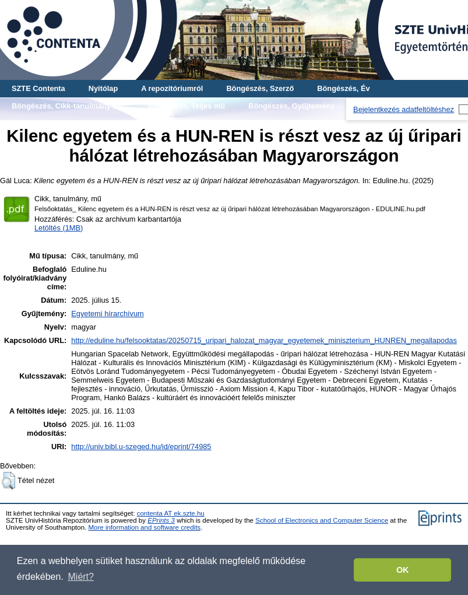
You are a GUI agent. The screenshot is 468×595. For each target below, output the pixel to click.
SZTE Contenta (38, 88)
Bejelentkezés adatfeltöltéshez (403, 109)
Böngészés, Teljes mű (186, 106)
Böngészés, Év (343, 88)
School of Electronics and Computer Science (321, 520)
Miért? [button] (81, 577)
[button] (8, 480)
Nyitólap (103, 88)
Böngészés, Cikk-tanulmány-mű (68, 106)
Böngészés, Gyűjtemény (291, 106)
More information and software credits (144, 527)
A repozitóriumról (172, 88)
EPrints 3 (161, 520)
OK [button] (402, 570)
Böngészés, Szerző (260, 88)
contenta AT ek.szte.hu (171, 513)
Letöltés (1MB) (58, 227)
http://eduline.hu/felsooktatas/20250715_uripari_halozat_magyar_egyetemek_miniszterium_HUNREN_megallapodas (264, 340)
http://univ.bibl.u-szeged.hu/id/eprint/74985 (141, 446)
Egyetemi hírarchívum (107, 313)
